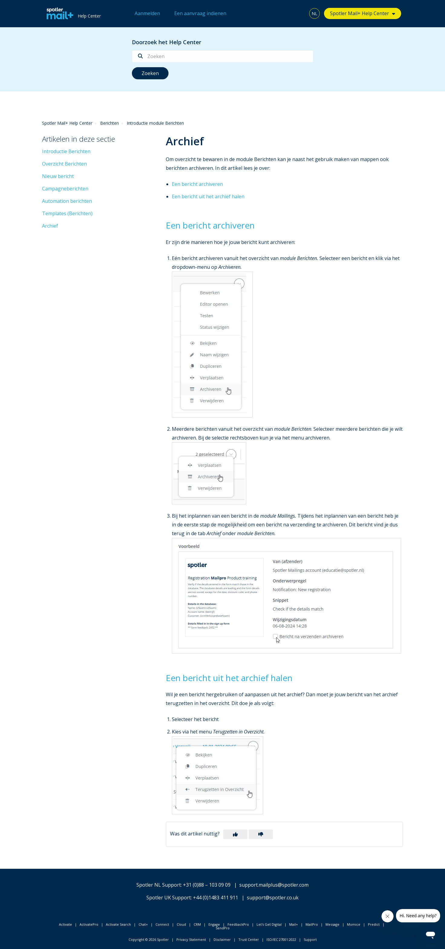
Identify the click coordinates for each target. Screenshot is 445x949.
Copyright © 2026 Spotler (149, 939)
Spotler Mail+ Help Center (359, 13)
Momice (353, 924)
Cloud (181, 924)
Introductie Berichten (66, 151)
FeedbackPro (238, 924)
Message (332, 924)
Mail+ (293, 924)
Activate (65, 924)
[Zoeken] (222, 56)
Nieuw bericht (58, 176)
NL (314, 13)
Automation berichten (67, 201)
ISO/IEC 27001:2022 (281, 939)
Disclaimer (222, 939)
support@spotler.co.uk (273, 897)
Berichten (109, 123)
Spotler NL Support (158, 884)
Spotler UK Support (168, 897)
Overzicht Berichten (64, 163)
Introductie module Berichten (155, 123)
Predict (374, 924)
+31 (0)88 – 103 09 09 (207, 884)
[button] (235, 834)
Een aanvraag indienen (200, 13)
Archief (50, 225)
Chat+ (143, 924)
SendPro (223, 928)
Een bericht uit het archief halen (208, 196)
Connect (162, 924)
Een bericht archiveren (197, 184)
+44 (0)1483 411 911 (215, 897)
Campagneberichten (65, 188)
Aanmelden (147, 13)
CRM (197, 924)
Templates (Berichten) (67, 213)
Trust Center (248, 939)
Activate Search (118, 924)
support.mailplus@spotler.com (274, 884)
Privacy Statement (191, 939)
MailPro (312, 924)
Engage (214, 924)
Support (310, 939)
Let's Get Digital (269, 924)
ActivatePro (89, 924)
